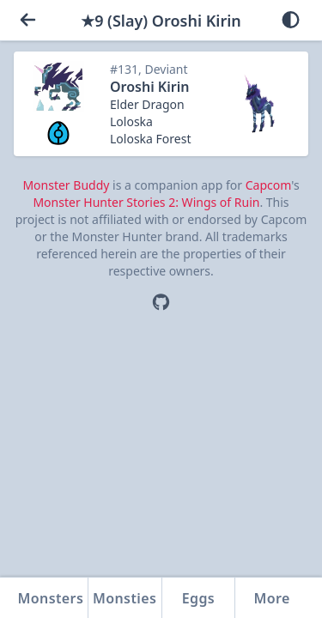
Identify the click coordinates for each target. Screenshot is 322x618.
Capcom (268, 185)
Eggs (198, 598)
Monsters (51, 598)
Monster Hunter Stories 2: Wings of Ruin (146, 202)
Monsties (124, 598)
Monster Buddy (65, 185)
